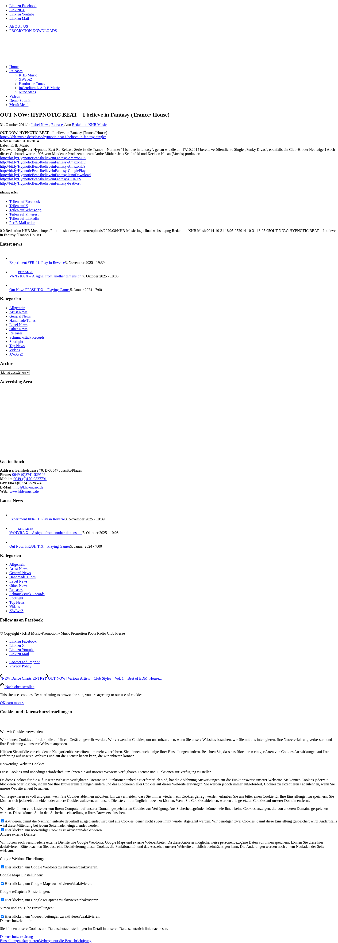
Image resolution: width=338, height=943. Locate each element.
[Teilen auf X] (18, 206)
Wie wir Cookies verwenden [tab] (21, 732)
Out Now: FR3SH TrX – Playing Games (39, 290)
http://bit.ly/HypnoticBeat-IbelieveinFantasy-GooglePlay (43, 171)
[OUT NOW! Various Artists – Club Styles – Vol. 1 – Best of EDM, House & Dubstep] (104, 678)
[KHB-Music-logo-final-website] (35, 59)
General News (20, 316)
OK (2, 703)
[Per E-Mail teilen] (22, 223)
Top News (17, 346)
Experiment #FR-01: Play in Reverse (37, 263)
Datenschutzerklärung (16, 937)
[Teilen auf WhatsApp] (25, 210)
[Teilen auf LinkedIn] (24, 218)
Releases (57, 125)
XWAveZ (16, 354)
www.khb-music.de (23, 491)
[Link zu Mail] (19, 18)
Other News (18, 329)
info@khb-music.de (28, 487)
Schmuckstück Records (27, 337)
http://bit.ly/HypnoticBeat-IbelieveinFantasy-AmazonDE (43, 162)
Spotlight (16, 342)
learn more (13, 703)
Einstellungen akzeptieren (19, 941)
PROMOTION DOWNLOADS (33, 31)
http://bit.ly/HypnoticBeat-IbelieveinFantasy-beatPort (40, 183)
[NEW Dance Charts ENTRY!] (23, 678)
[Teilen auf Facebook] (24, 202)
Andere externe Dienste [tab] (17, 834)
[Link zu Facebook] (23, 6)
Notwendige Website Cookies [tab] (22, 764)
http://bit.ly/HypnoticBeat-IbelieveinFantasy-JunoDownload (45, 175)
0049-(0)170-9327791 (29, 479)
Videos (14, 350)
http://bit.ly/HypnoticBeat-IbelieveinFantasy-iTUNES (40, 179)
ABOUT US (18, 26)
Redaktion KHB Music (89, 125)
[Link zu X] (17, 10)
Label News (40, 125)
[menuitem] (173, 26)
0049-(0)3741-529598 (28, 475)
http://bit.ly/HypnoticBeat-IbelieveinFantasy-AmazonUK (43, 158)
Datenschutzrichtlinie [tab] (16, 921)
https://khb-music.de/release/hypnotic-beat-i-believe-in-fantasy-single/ (53, 137)
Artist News (18, 312)
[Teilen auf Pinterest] (23, 214)
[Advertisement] (141, 421)
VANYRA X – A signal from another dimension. (45, 276)
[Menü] (18, 105)
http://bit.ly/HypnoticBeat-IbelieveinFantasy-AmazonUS (42, 166)
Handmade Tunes (22, 320)
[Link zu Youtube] (21, 14)
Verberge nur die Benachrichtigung (65, 941)
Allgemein (17, 308)
